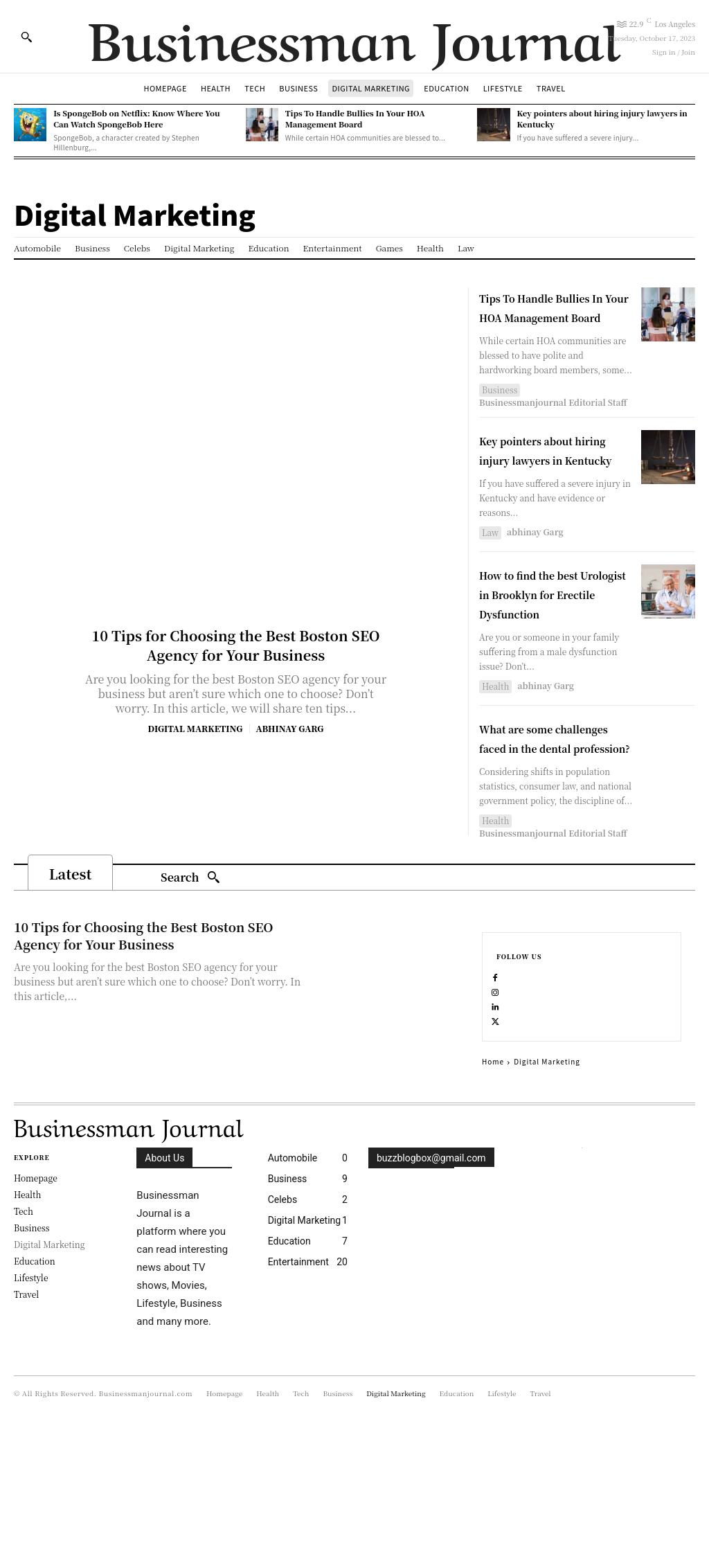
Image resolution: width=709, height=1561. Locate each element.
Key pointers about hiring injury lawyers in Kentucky (553, 478)
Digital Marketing (195, 728)
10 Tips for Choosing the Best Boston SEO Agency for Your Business (235, 645)
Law (490, 571)
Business (499, 409)
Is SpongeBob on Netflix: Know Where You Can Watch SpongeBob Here (136, 118)
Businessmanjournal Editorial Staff (553, 421)
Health (495, 744)
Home (493, 1191)
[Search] (190, 975)
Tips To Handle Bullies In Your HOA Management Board (355, 118)
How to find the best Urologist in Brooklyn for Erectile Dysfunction (555, 642)
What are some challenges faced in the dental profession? (546, 815)
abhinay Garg (289, 728)
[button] (26, 36)
